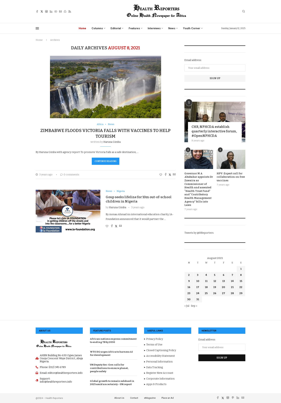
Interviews (154, 28)
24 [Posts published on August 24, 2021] (197, 293)
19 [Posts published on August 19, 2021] (214, 287)
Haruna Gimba (112, 141)
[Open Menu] (37, 28)
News (171, 28)
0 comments (69, 174)
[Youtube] (55, 11)
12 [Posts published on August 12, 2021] (214, 281)
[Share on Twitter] (170, 174)
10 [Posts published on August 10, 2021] (197, 281)
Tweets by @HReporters (199, 232)
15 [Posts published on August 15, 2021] (241, 281)
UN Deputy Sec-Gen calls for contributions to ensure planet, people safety (109, 368)
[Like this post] (160, 174)
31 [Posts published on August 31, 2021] (197, 299)
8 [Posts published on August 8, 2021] (241, 275)
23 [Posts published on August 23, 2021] (188, 293)
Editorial (116, 28)
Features (134, 28)
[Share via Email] (174, 174)
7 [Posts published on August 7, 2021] (232, 275)
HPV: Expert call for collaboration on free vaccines (231, 177)
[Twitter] (41, 11)
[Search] (243, 11)
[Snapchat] (65, 11)
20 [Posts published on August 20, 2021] (223, 287)
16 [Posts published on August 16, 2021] (188, 287)
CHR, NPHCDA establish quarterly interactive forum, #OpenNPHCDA (214, 131)
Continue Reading (105, 161)
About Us (119, 398)
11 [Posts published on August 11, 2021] (206, 281)
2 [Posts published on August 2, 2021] (189, 275)
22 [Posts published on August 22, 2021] (240, 287)
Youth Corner (191, 28)
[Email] (60, 11)
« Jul (186, 305)
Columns (97, 28)
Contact (134, 398)
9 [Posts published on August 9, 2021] (189, 281)
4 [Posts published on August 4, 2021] (206, 275)
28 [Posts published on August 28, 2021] (232, 293)
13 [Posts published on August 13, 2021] (223, 281)
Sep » (194, 305)
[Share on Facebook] (165, 174)
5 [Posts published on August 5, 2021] (214, 275)
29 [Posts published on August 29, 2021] (240, 293)
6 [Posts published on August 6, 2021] (223, 275)
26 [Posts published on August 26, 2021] (214, 293)
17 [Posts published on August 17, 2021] (197, 287)
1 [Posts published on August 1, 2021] (241, 268)
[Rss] (69, 11)
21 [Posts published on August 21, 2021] (232, 287)
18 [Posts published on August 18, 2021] (206, 287)
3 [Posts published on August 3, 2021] (197, 275)
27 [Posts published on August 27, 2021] (223, 293)
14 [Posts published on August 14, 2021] (232, 281)
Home (82, 28)
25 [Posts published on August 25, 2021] (206, 293)
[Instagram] (46, 11)
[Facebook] (37, 11)
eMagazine (150, 398)
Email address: (193, 60)
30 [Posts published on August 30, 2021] (188, 299)
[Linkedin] (51, 11)
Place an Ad (167, 398)
